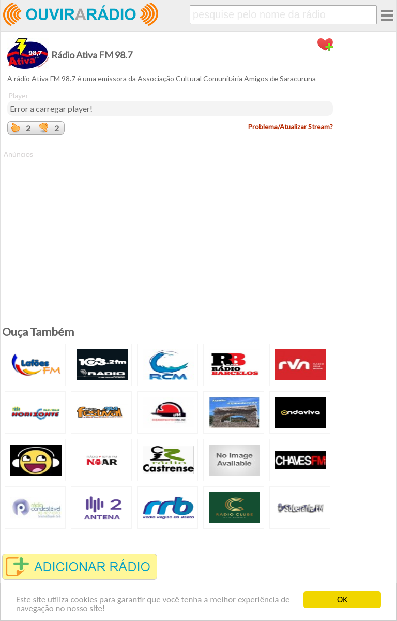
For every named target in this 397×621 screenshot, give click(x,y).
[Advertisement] (170, 231)
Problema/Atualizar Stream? (290, 127)
